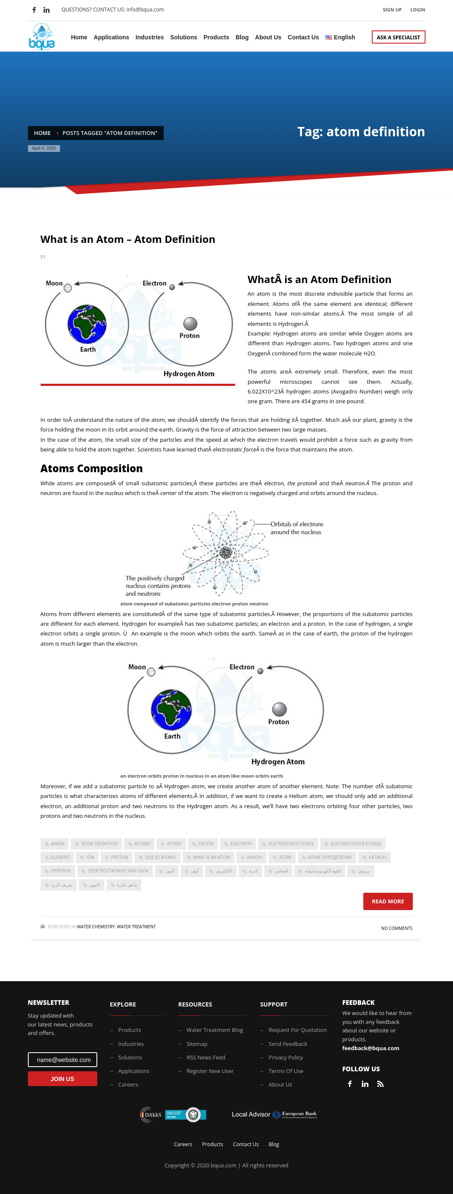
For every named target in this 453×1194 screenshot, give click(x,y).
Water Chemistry (96, 927)
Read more (388, 901)
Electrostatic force (291, 844)
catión (206, 844)
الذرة (253, 871)
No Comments (396, 928)
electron (241, 844)
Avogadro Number (357, 391)
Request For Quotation (298, 1030)
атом (285, 857)
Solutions (130, 1057)
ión (90, 857)
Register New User (210, 1071)
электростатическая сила (118, 871)
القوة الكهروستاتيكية (323, 871)
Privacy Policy (286, 1057)
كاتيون (94, 885)
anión (58, 844)
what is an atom (211, 857)
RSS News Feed (206, 1057)
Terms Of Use (286, 1071)
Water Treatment (136, 927)
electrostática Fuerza (356, 844)
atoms (174, 844)
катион (377, 857)
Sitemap (197, 1044)
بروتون (364, 871)
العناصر (281, 871)
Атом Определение (330, 857)
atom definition (99, 844)
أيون (195, 871)
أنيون (169, 871)
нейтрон (61, 871)
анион (254, 857)
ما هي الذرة (127, 885)
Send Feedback (288, 1044)
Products (129, 1030)
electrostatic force (234, 449)
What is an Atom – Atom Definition (128, 239)
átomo (142, 844)
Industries (131, 1044)
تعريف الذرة (62, 885)
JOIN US (62, 1079)
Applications (134, 1071)
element (60, 857)
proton (120, 857)
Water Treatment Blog (215, 1030)
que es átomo (160, 857)
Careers (128, 1084)
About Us (280, 1084)
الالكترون (224, 871)
